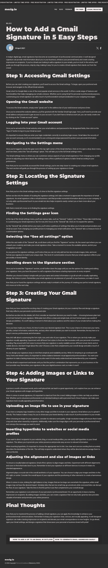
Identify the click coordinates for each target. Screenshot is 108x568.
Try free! (79, 9)
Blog (61, 9)
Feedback (68, 9)
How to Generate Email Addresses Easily (76, 539)
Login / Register (94, 9)
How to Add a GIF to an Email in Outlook (32, 539)
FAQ (55, 9)
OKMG (38, 563)
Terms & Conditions (22, 563)
